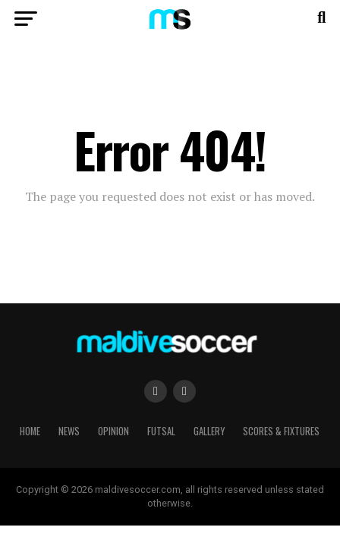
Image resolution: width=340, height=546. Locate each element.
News (69, 431)
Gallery (209, 431)
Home (30, 431)
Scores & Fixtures (281, 431)
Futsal (161, 431)
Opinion (113, 431)
